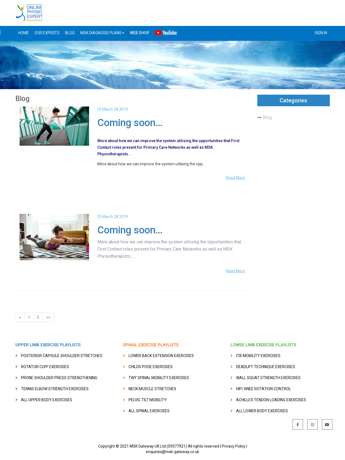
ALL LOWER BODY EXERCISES (262, 411)
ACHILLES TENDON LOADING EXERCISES (271, 400)
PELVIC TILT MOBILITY (148, 400)
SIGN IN (321, 33)
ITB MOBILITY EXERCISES (258, 355)
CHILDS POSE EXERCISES (151, 367)
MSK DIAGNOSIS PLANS (102, 33)
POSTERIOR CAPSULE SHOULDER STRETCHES (61, 355)
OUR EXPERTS (47, 33)
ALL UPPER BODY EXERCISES (46, 400)
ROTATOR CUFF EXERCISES (45, 367)
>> (48, 317)
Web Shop (139, 33)
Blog (267, 117)
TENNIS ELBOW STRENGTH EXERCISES (55, 389)
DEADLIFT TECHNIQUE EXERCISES (265, 367)
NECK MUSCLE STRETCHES (152, 389)
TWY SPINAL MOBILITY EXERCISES (159, 378)
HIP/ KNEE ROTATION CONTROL (263, 389)
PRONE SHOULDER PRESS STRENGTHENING (59, 378)
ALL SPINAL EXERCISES (149, 411)
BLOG (70, 33)
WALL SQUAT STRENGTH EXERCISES (268, 378)
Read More (235, 178)
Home (23, 33)
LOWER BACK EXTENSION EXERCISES (161, 355)
